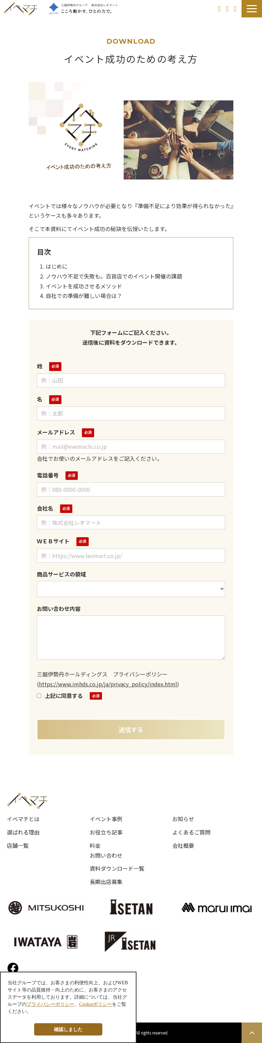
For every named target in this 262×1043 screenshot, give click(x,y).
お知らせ (183, 819)
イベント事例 (106, 819)
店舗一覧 (18, 845)
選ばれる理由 (23, 832)
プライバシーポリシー (50, 1004)
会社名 (45, 508)
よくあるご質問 (191, 832)
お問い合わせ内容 (59, 608)
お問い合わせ (228, 8)
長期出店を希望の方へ (220, 8)
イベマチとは (23, 819)
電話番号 (48, 475)
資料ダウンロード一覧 (117, 868)
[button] (252, 8)
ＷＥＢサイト (53, 541)
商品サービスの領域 (61, 574)
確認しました (68, 1029)
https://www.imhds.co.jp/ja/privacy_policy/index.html (108, 684)
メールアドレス (56, 432)
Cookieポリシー (95, 1004)
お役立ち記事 (106, 832)
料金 (95, 845)
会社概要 (183, 845)
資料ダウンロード (236, 8)
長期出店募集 (106, 881)
